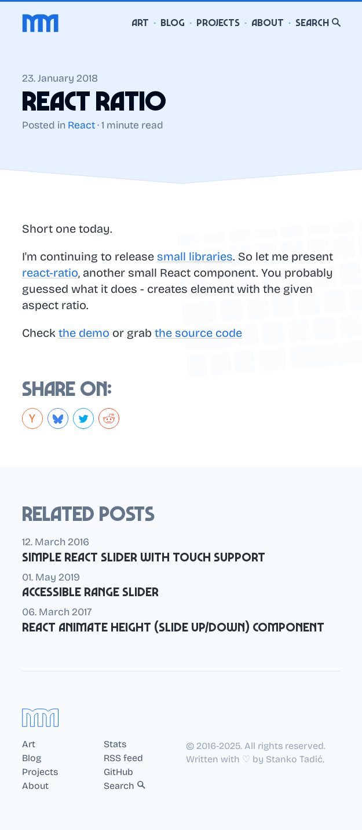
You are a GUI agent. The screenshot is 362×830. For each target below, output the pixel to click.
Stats (115, 744)
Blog (172, 22)
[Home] (40, 23)
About (267, 22)
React (81, 125)
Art (140, 22)
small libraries (195, 256)
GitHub (118, 772)
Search (318, 22)
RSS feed (123, 758)
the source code (198, 333)
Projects (218, 22)
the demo (83, 333)
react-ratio (50, 273)
